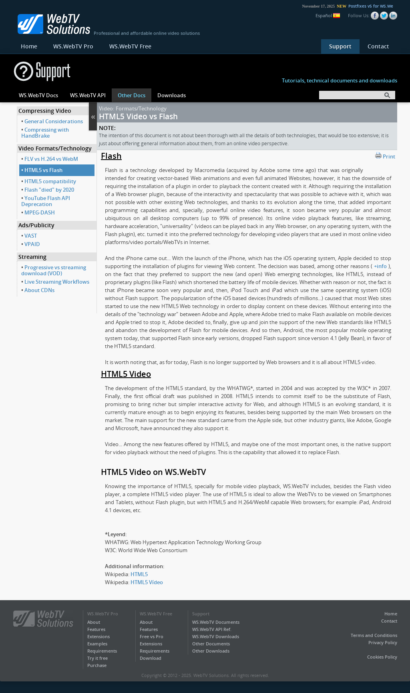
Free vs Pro (151, 636)
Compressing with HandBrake (45, 132)
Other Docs (131, 95)
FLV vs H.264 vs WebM (51, 158)
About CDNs (39, 290)
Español (328, 15)
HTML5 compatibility (50, 181)
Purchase (97, 665)
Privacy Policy (382, 642)
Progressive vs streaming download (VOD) (53, 270)
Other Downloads (210, 651)
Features (96, 629)
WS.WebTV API (88, 95)
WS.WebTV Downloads (215, 636)
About (93, 622)
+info (380, 266)
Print (385, 156)
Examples (97, 644)
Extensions (98, 636)
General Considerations (53, 121)
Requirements (102, 651)
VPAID (32, 244)
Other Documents (211, 644)
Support (340, 46)
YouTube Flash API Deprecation (45, 201)
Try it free (97, 658)
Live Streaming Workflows (56, 281)
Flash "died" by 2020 (49, 189)
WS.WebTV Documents (215, 622)
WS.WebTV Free (130, 46)
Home (29, 46)
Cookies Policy (382, 657)
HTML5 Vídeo (147, 582)
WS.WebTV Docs (38, 95)
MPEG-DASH (39, 212)
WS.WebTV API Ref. (211, 629)
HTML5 (139, 574)
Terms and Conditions (374, 635)
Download (150, 658)
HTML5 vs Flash (43, 170)
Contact (378, 46)
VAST (30, 235)
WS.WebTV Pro (73, 46)
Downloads (171, 95)
